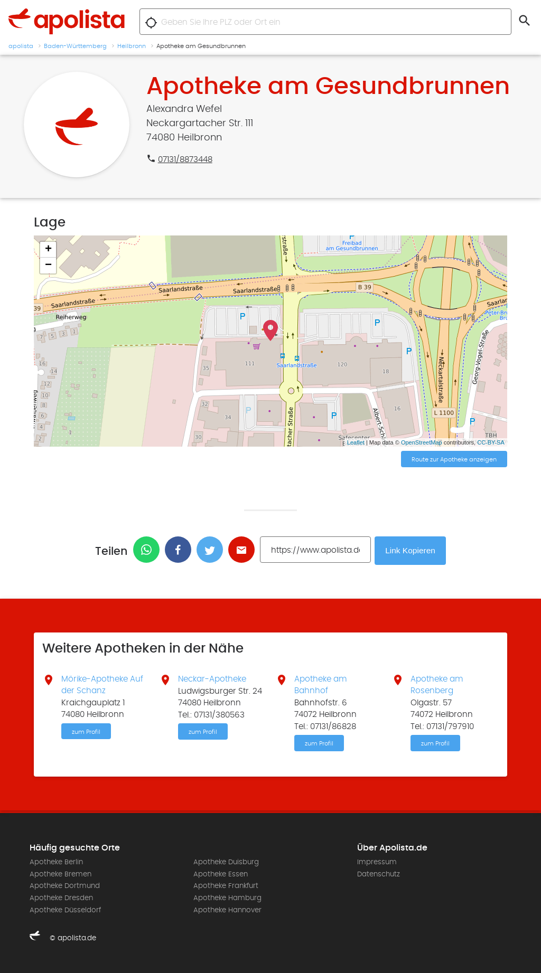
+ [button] (48, 250)
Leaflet (356, 442)
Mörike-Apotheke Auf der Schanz (102, 684)
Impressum (377, 862)
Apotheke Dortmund (65, 886)
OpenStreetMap (421, 442)
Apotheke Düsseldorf (65, 909)
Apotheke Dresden (61, 897)
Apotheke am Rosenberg (437, 684)
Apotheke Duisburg (226, 862)
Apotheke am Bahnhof (320, 684)
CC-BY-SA (491, 442)
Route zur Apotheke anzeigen (454, 460)
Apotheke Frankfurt (225, 886)
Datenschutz (378, 873)
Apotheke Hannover (227, 909)
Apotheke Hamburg (227, 897)
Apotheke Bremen (60, 873)
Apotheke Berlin (56, 862)
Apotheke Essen (220, 873)
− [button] (48, 265)
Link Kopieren (411, 549)
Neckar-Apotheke (212, 678)
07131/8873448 (185, 159)
